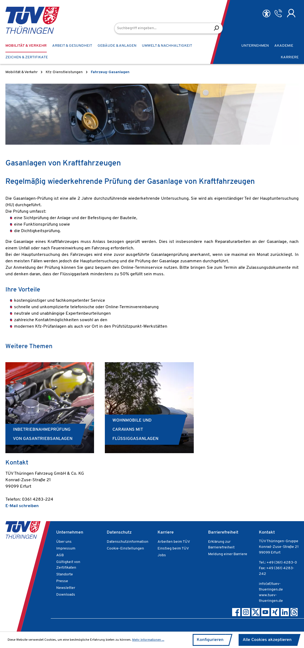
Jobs (162, 555)
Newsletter (65, 588)
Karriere (166, 532)
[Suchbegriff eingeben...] (162, 28)
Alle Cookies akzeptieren (267, 640)
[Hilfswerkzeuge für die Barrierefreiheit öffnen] (266, 14)
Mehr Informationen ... (148, 640)
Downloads (65, 595)
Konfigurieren (210, 640)
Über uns (64, 542)
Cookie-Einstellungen (125, 549)
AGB (60, 555)
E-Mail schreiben (22, 506)
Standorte (64, 574)
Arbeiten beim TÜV (174, 542)
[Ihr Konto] (291, 13)
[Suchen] (216, 28)
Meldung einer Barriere (227, 554)
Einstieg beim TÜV (173, 549)
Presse (62, 581)
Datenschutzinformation (127, 542)
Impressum (65, 549)
